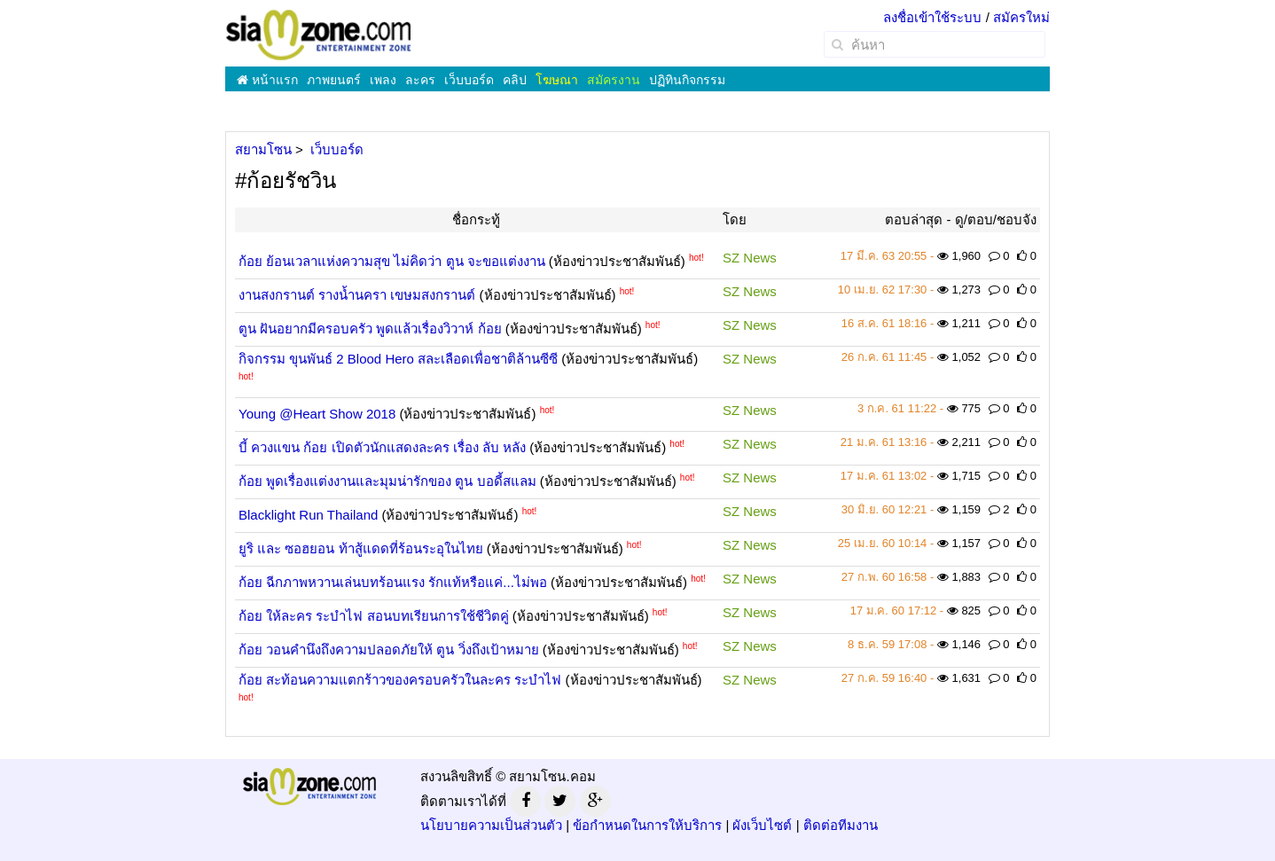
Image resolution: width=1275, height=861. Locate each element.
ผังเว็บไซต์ (762, 825)
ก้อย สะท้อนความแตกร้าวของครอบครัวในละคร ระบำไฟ (400, 679)
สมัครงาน (613, 80)
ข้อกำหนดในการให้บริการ (647, 825)
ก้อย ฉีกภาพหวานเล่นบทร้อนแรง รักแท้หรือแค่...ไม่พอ (393, 582)
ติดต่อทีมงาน (840, 825)
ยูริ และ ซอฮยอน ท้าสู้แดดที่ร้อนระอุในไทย (361, 548)
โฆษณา (557, 80)
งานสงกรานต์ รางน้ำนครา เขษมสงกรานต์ (357, 294)
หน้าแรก (267, 80)
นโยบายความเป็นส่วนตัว (491, 825)
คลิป (515, 80)
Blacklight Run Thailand (308, 514)
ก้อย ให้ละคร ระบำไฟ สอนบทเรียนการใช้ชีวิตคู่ (374, 615)
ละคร (420, 80)
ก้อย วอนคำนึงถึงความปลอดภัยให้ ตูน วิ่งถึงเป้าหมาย (389, 649)
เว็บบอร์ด (469, 80)
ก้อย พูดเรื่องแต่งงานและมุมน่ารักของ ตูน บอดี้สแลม (387, 481)
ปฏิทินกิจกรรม (687, 80)
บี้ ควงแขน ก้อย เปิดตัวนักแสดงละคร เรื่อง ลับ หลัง (382, 447)
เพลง (383, 80)
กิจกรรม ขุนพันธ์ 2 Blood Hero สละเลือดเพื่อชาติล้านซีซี (398, 358)
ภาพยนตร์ (334, 80)
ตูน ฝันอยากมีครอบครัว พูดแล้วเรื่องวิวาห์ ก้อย (370, 328)
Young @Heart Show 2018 (317, 413)
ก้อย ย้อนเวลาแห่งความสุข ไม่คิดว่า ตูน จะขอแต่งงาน (392, 261)
